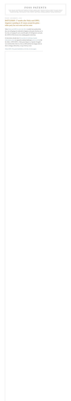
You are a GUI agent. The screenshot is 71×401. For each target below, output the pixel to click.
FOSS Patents (35, 7)
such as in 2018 (35, 40)
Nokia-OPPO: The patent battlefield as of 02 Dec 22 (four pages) (20, 49)
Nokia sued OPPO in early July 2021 (17, 29)
